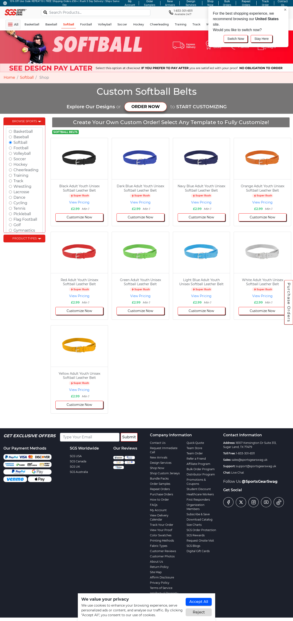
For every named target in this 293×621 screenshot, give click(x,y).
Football (21, 148)
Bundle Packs (159, 478)
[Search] (45, 12)
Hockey (20, 164)
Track (18, 181)
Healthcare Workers (200, 494)
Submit (129, 437)
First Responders (198, 499)
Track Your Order (161, 524)
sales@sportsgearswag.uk (249, 459)
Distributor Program (201, 474)
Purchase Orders (289, 302)
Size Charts (194, 524)
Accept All (198, 601)
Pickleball (22, 214)
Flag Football (25, 219)
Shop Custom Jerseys (165, 473)
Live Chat (237, 472)
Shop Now (157, 468)
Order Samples (160, 483)
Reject (199, 612)
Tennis (19, 208)
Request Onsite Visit (200, 540)
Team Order (195, 453)
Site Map (156, 572)
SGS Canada (78, 461)
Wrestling (22, 186)
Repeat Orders (160, 489)
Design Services (160, 462)
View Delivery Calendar (159, 517)
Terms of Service (161, 588)
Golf (17, 225)
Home (9, 77)
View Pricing (79, 202)
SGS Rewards (196, 535)
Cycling (20, 203)
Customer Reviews (163, 551)
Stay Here (261, 39)
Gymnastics (24, 230)
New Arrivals (158, 457)
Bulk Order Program (201, 469)
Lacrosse (21, 192)
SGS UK (75, 466)
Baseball (21, 137)
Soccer (20, 159)
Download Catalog (199, 519)
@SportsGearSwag (259, 481)
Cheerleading (26, 170)
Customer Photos (162, 556)
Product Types (24, 238)
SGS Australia (79, 472)
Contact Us (157, 443)
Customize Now (79, 217)
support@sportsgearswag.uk (256, 466)
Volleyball (22, 153)
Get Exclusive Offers (29, 435)
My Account (158, 510)
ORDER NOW (145, 106)
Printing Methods (162, 540)
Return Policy (159, 567)
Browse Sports (24, 121)
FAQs (153, 505)
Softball (27, 77)
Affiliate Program (198, 464)
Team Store (194, 448)
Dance (19, 197)
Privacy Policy (159, 582)
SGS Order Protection (201, 530)
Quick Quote (195, 443)
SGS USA (76, 456)
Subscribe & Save (198, 514)
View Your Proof (161, 530)
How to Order (159, 499)
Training (21, 175)
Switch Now (235, 39)
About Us (156, 561)
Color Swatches (160, 535)
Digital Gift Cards (198, 551)
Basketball (23, 131)
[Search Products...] (95, 12)
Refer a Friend (196, 458)
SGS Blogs (193, 546)
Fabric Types (158, 546)
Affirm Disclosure (162, 577)
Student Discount (199, 489)
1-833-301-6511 (245, 453)
